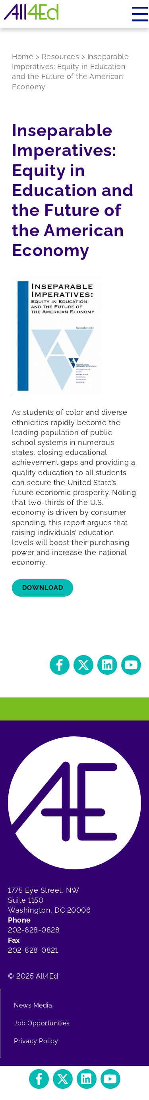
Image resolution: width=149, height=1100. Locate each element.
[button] (60, 665)
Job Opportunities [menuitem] (42, 1023)
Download (42, 587)
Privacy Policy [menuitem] (36, 1041)
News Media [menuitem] (33, 1005)
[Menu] (140, 14)
